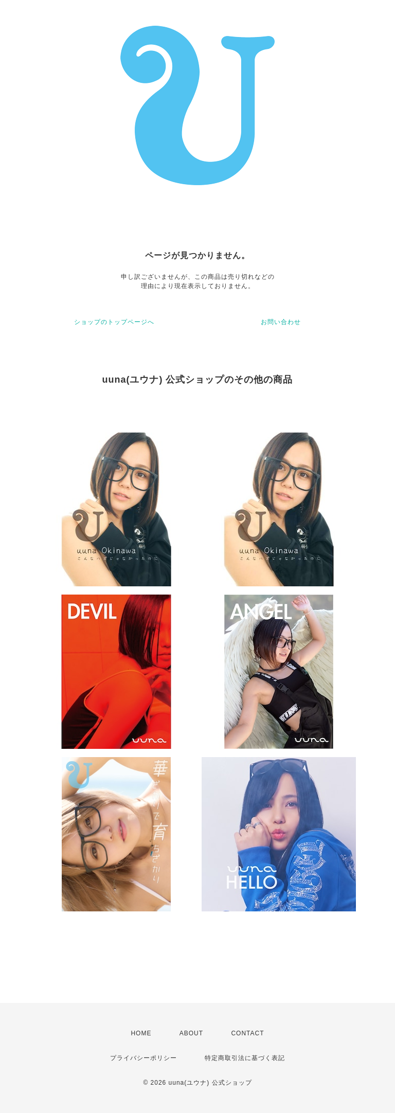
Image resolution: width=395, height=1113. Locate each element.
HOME (141, 1033)
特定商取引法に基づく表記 (245, 1058)
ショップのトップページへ (114, 322)
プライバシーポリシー (143, 1058)
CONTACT (247, 1033)
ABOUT (191, 1033)
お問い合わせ (281, 322)
